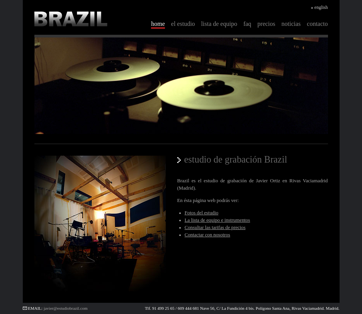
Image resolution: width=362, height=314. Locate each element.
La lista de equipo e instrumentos (217, 220)
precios (266, 23)
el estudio (183, 23)
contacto (317, 23)
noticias (291, 23)
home (158, 23)
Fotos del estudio (201, 213)
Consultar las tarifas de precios (215, 227)
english (321, 7)
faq (247, 23)
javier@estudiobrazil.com (66, 308)
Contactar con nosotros (207, 235)
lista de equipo (219, 23)
